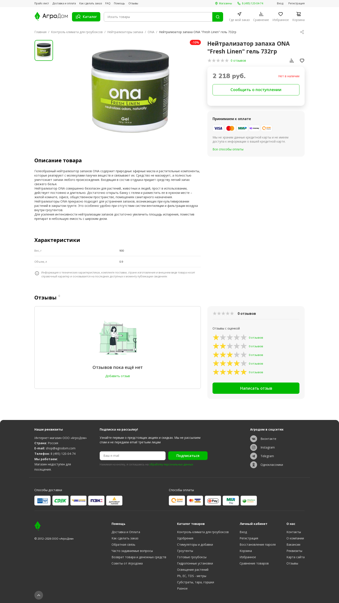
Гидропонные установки (195, 563)
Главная (40, 32)
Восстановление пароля (258, 544)
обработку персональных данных (171, 464)
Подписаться (187, 455)
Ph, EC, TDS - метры (191, 576)
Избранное (248, 557)
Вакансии (293, 544)
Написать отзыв (256, 388)
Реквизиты (294, 551)
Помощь (119, 3)
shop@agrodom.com (60, 448)
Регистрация (296, 3)
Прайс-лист (41, 3)
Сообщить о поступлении (255, 89)
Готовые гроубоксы (191, 557)
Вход (280, 3)
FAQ (107, 3)
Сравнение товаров (254, 563)
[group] (130, 91)
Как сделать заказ (90, 3)
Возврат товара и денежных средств (139, 557)
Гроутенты (185, 551)
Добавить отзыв (117, 376)
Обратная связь (123, 544)
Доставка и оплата (64, 3)
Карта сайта (295, 557)
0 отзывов (238, 60)
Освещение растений (192, 570)
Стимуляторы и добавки (195, 544)
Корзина (246, 551)
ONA (151, 32)
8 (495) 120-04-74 (63, 454)
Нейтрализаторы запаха (125, 32)
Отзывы (133, 3)
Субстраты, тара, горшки (195, 582)
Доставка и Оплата (126, 532)
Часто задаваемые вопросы (132, 551)
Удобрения (185, 538)
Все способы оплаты (228, 149)
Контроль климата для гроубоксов (77, 32)
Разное (182, 588)
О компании (295, 538)
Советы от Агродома (127, 563)
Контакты (293, 532)
